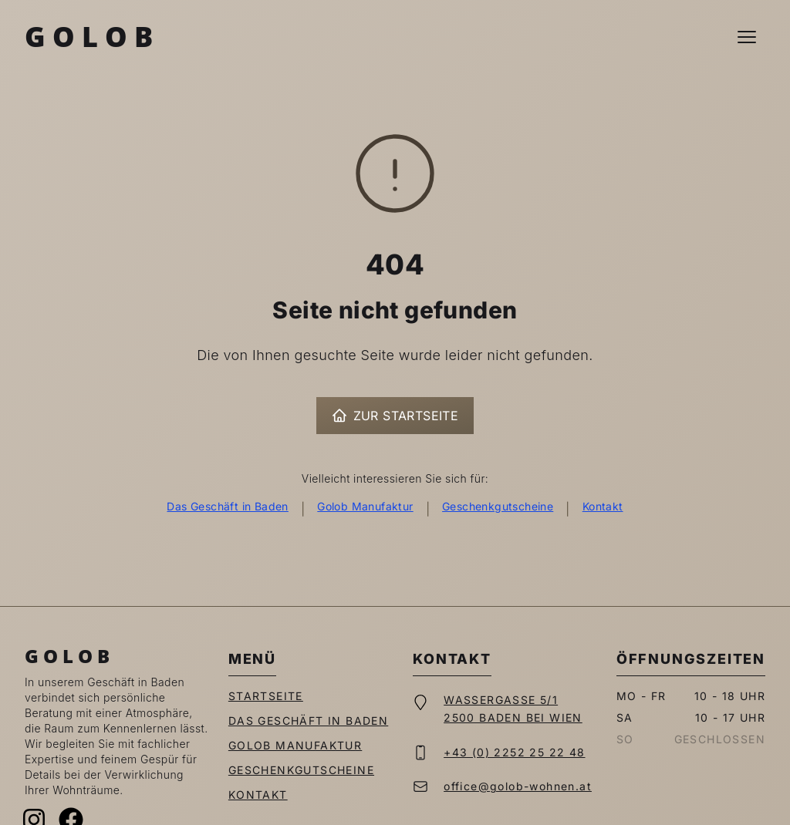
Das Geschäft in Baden (227, 506)
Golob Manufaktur (365, 506)
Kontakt (602, 506)
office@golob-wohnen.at (518, 786)
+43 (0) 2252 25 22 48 (514, 752)
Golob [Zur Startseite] (92, 37)
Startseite (265, 695)
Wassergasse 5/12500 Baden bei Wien (513, 708)
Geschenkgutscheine (497, 506)
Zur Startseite (395, 415)
